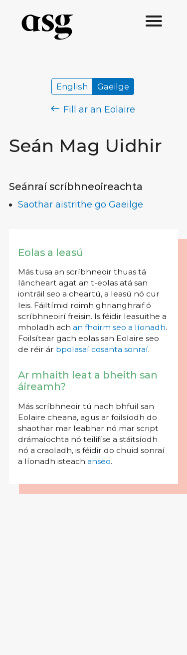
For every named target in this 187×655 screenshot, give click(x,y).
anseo (99, 461)
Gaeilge (113, 87)
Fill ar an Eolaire (93, 109)
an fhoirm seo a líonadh (119, 327)
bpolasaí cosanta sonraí (102, 349)
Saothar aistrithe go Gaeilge (80, 204)
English (72, 87)
